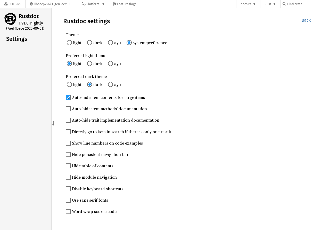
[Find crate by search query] (308, 4)
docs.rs (246, 4)
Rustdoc (29, 16)
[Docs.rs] (12, 4)
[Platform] (93, 4)
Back (306, 20)
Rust (268, 4)
